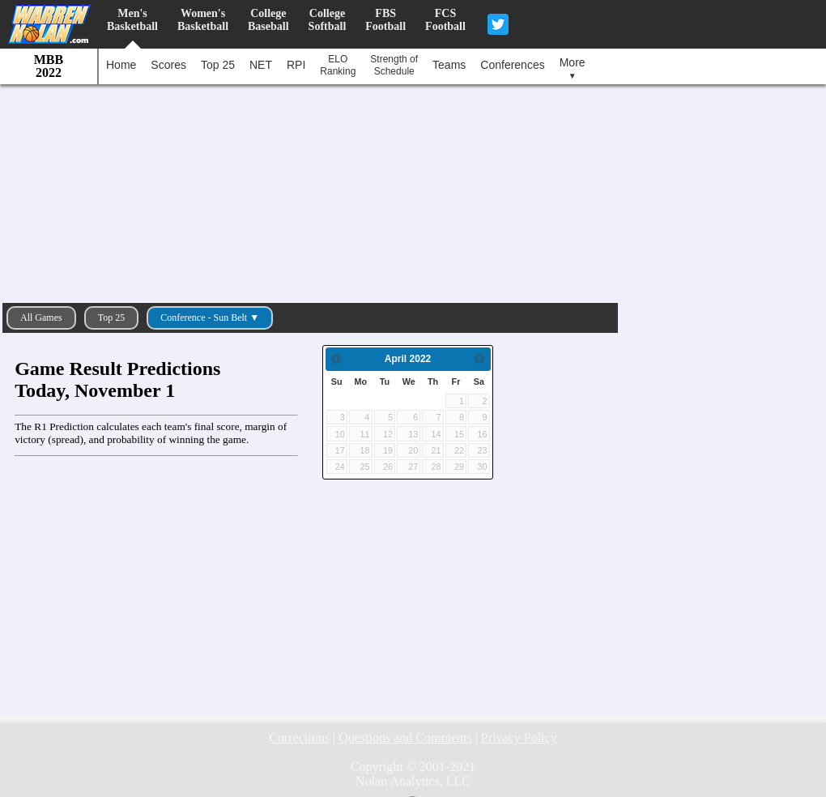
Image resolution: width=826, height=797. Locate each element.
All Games (41, 317)
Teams (449, 64)
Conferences (512, 64)
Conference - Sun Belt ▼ (209, 317)
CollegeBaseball (268, 19)
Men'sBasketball (132, 19)
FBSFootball (385, 19)
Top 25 (218, 64)
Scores (168, 64)
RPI (296, 64)
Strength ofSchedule (394, 65)
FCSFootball (445, 19)
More (572, 68)
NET (260, 64)
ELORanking (338, 65)
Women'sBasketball (202, 19)
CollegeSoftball (328, 19)
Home (121, 64)
